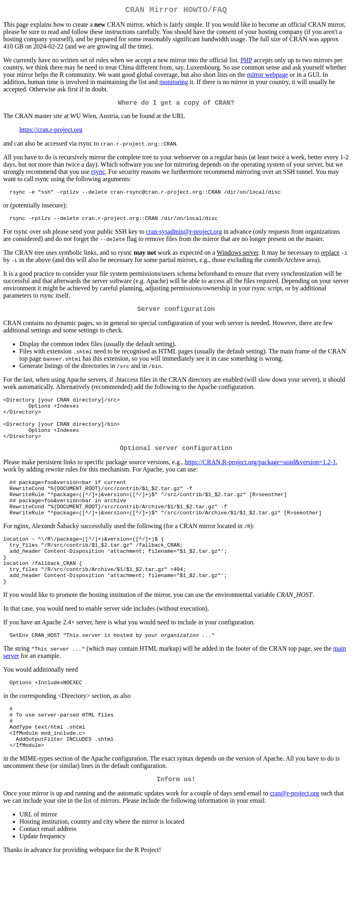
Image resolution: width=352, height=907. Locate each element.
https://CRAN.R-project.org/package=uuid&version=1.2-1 (260, 479)
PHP (246, 61)
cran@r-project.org (294, 840)
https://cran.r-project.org (50, 132)
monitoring (173, 83)
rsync (98, 174)
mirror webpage (267, 76)
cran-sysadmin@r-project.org (184, 237)
